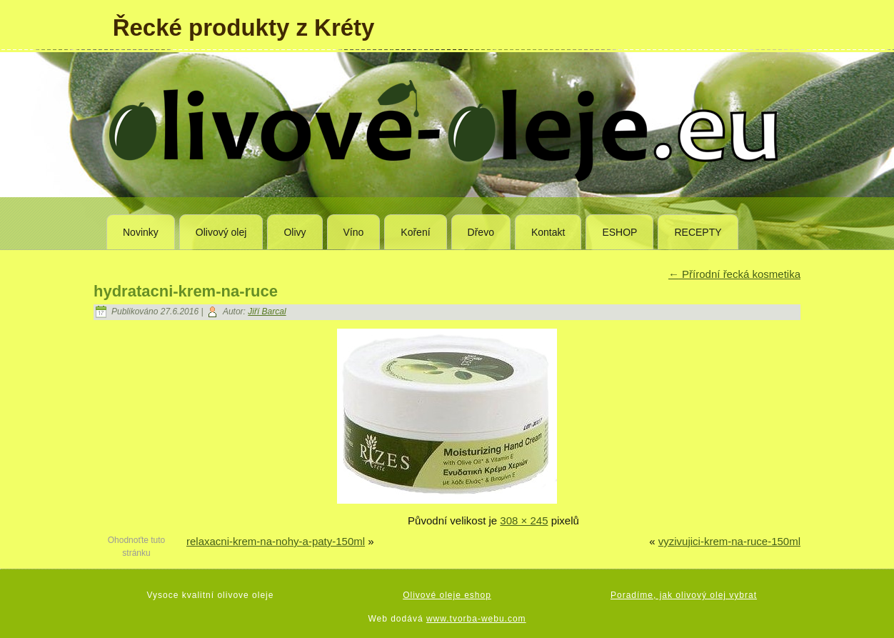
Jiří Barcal (267, 311)
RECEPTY (697, 232)
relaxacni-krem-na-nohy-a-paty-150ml (275, 541)
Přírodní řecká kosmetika (734, 274)
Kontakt (548, 232)
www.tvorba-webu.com (476, 619)
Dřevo (481, 232)
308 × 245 (524, 520)
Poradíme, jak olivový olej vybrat (684, 595)
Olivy (294, 232)
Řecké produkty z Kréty (244, 27)
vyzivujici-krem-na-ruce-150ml (729, 541)
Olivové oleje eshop (447, 595)
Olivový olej (221, 232)
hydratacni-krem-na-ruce (186, 291)
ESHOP (619, 232)
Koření (415, 232)
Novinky (141, 232)
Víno (353, 232)
